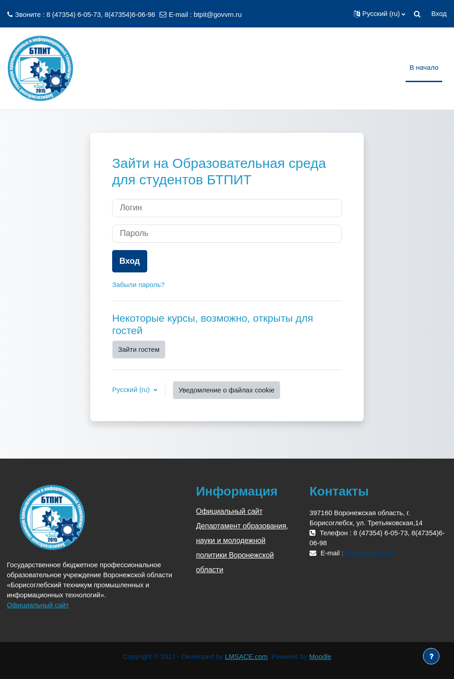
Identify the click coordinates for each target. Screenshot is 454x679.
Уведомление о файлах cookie (226, 390)
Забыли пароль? (138, 284)
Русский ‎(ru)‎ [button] (132, 389)
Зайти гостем (139, 349)
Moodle (320, 656)
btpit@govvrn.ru (218, 14)
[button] (380, 13)
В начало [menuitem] (423, 67)
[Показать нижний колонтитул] (431, 656)
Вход (439, 13)
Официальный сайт (38, 605)
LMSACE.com (246, 656)
